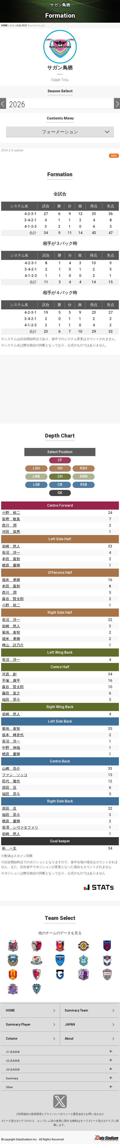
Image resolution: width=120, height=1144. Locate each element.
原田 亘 (9, 787)
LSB (36, 484)
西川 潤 (9, 525)
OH (60, 468)
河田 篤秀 (11, 532)
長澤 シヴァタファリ (20, 827)
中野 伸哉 (11, 748)
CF (60, 460)
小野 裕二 (11, 513)
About (69, 1038)
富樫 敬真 (11, 519)
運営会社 (78, 1114)
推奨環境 (36, 1114)
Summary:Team (76, 1010)
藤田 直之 (11, 693)
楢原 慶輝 (11, 565)
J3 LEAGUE (13, 1069)
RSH (83, 468)
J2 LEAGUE (13, 1060)
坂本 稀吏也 (13, 735)
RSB (83, 484)
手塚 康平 (11, 680)
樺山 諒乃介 (13, 645)
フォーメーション (60, 131)
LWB (36, 476)
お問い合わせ (94, 1114)
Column (11, 1038)
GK (60, 493)
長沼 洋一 (11, 552)
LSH (36, 468)
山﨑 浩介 (11, 768)
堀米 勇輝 (11, 580)
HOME (4, 25)
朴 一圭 (9, 848)
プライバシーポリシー (57, 1114)
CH (60, 476)
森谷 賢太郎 (13, 599)
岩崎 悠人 (11, 546)
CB (60, 484)
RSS (114, 155)
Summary (12, 1078)
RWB (84, 476)
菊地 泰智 (11, 632)
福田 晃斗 (11, 699)
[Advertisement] (60, 386)
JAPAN (70, 1024)
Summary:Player (18, 1024)
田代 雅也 (11, 781)
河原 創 (9, 674)
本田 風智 (11, 559)
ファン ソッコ (14, 775)
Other (9, 1087)
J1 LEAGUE (13, 1052)
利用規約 (23, 1114)
